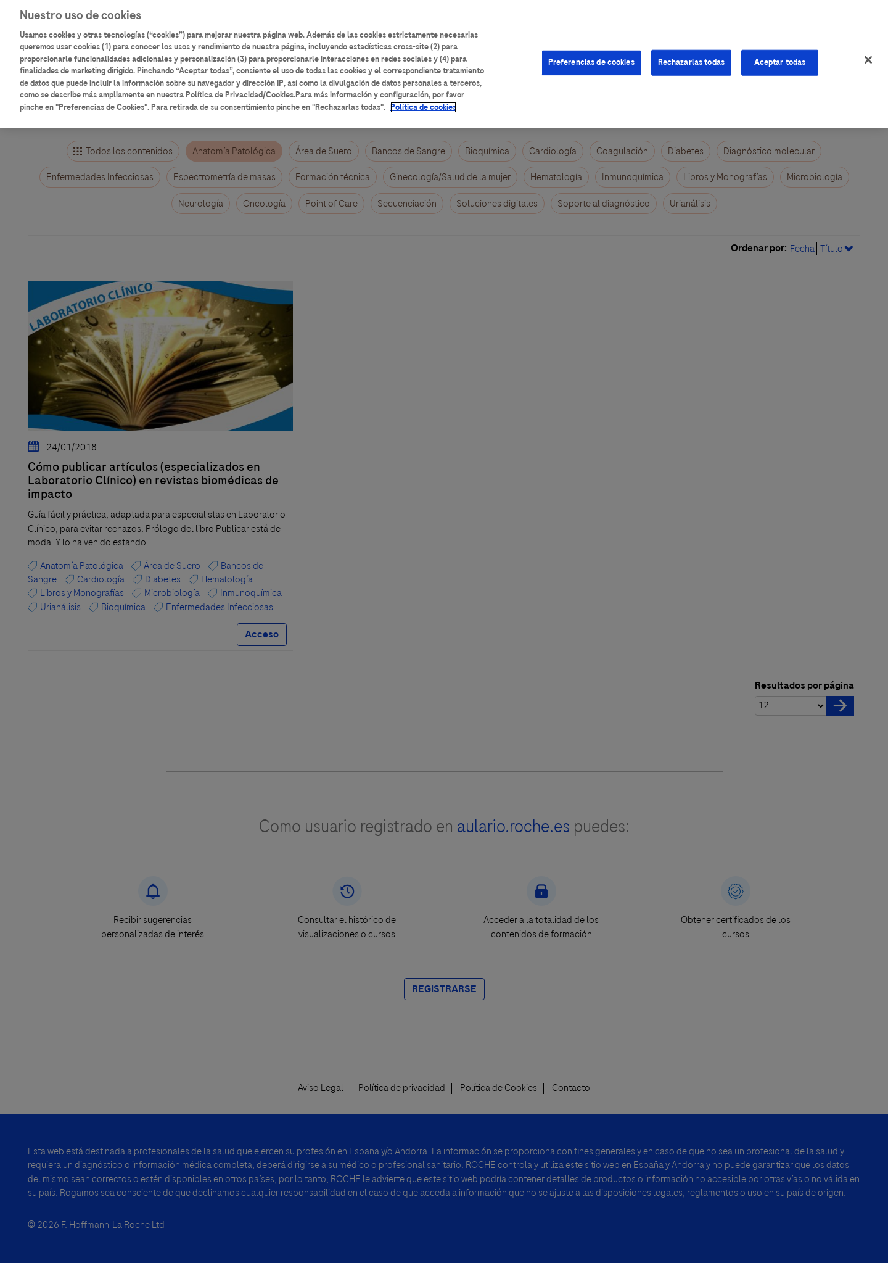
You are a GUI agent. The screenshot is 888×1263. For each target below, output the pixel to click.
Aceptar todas (780, 55)
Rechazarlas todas (691, 55)
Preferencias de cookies (591, 55)
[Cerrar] (868, 53)
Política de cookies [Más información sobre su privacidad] (423, 100)
